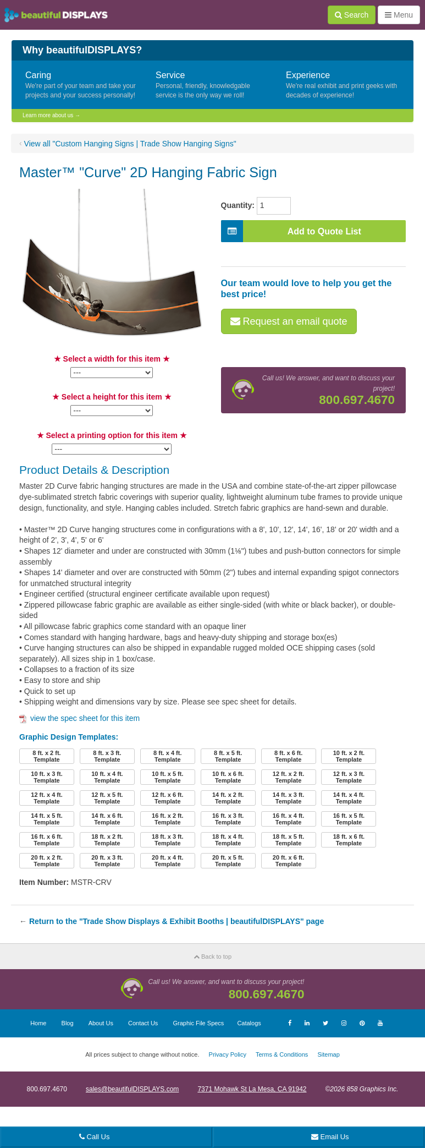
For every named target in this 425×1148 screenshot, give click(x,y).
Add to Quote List (291, 231)
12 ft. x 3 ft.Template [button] (349, 777)
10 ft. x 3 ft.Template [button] (46, 777)
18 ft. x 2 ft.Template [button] (107, 839)
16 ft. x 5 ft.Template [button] (349, 819)
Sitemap (328, 1054)
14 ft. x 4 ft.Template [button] (349, 798)
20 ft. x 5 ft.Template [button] (228, 860)
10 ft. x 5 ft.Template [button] (167, 777)
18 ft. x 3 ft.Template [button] (167, 839)
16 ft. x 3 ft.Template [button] (228, 819)
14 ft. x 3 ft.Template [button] (288, 798)
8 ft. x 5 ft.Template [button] (228, 756)
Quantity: (238, 205)
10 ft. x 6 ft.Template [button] (228, 777)
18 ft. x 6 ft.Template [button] (349, 839)
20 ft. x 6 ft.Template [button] (288, 860)
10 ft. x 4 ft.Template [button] (107, 777)
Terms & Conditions (282, 1054)
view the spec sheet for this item (79, 718)
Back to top (212, 956)
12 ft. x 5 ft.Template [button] (107, 798)
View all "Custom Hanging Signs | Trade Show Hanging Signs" (130, 143)
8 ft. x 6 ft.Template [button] (288, 756)
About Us (101, 1023)
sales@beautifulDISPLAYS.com (132, 1089)
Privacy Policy (227, 1054)
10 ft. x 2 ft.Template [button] (349, 756)
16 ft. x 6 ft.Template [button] (46, 839)
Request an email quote (288, 321)
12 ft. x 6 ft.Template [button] (167, 798)
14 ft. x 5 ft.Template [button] (46, 819)
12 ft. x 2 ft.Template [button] (288, 777)
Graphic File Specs (198, 1023)
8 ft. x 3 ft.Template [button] (107, 756)
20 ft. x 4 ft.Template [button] (167, 860)
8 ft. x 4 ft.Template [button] (167, 756)
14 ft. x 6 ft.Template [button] (107, 819)
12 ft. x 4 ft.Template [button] (46, 798)
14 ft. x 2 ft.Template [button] (228, 798)
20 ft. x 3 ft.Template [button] (107, 860)
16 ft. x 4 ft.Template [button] (288, 819)
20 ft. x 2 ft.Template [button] (46, 860)
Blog (68, 1023)
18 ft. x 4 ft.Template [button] (228, 839)
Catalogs (249, 1023)
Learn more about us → (51, 115)
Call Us (94, 1137)
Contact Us (143, 1023)
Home (38, 1023)
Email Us (330, 1137)
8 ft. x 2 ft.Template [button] (46, 756)
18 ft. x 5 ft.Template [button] (288, 839)
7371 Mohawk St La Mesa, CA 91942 (251, 1089)
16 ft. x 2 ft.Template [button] (167, 819)
